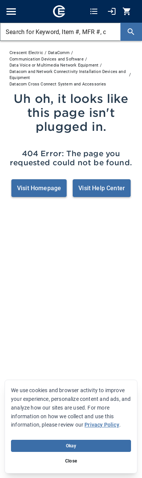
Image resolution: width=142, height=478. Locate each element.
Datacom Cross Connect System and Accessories (57, 84)
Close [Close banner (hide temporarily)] (71, 461)
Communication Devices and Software (46, 59)
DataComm (59, 52)
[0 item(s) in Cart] (127, 11)
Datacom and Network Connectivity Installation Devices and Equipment (67, 75)
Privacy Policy (101, 425)
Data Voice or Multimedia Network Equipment (53, 65)
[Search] (131, 32)
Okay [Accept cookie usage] (71, 446)
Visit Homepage (39, 188)
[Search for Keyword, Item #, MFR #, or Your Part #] (60, 32)
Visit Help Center (101, 188)
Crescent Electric (26, 52)
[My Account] (111, 11)
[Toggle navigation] (11, 11)
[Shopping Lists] (94, 11)
